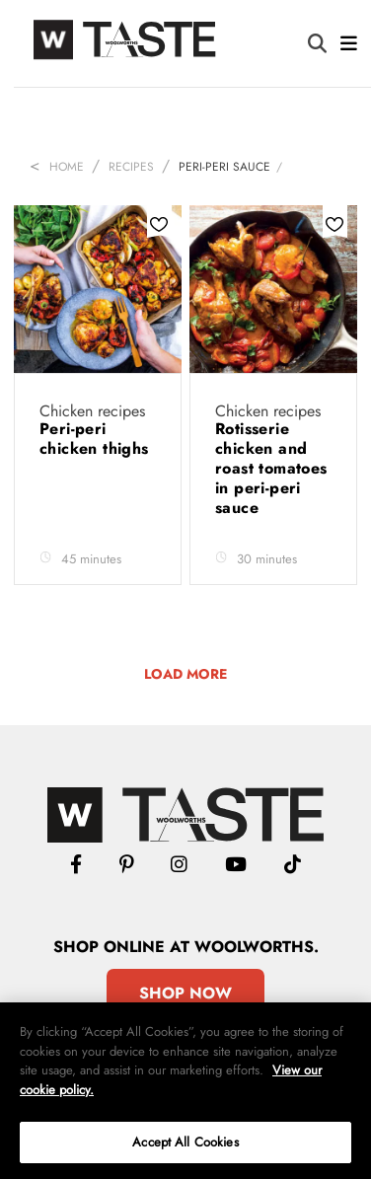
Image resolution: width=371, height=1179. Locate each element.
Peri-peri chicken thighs (94, 438)
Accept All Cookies (185, 1142)
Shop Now (185, 993)
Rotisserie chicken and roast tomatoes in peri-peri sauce (271, 468)
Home (66, 167)
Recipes (131, 167)
